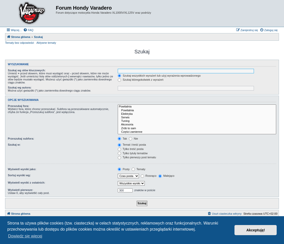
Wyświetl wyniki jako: (22, 169)
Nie (133, 138)
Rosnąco (148, 175)
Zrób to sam (197, 128)
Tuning (197, 121)
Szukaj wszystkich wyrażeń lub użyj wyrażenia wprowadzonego (159, 75)
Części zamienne (197, 132)
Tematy (138, 169)
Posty (124, 169)
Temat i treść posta (132, 144)
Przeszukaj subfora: (21, 138)
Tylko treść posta (130, 148)
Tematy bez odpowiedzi (19, 42)
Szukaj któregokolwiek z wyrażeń (140, 79)
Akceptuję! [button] (255, 230)
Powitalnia (197, 106)
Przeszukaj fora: (18, 105)
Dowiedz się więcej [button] (25, 236)
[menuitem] (28, 30)
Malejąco (166, 175)
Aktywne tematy (46, 42)
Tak (122, 138)
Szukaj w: (14, 144)
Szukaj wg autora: (20, 87)
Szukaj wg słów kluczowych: (26, 70)
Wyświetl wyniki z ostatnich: (26, 182)
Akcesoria (197, 124)
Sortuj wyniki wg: (19, 175)
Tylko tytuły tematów (133, 153)
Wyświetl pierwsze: (20, 189)
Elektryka (197, 114)
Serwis (197, 117)
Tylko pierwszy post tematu (137, 157)
